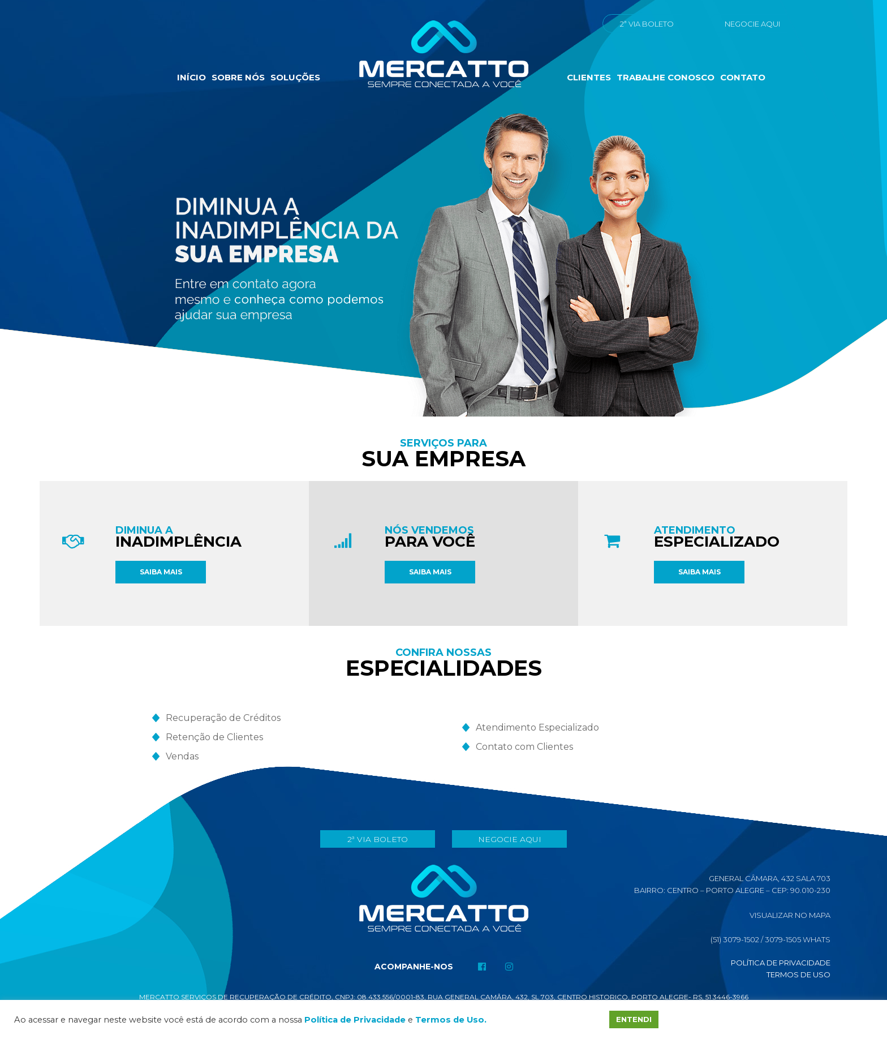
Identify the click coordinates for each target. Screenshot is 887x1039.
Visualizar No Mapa (790, 915)
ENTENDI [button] (634, 1019)
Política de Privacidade (780, 962)
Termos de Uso (798, 974)
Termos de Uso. (450, 1020)
